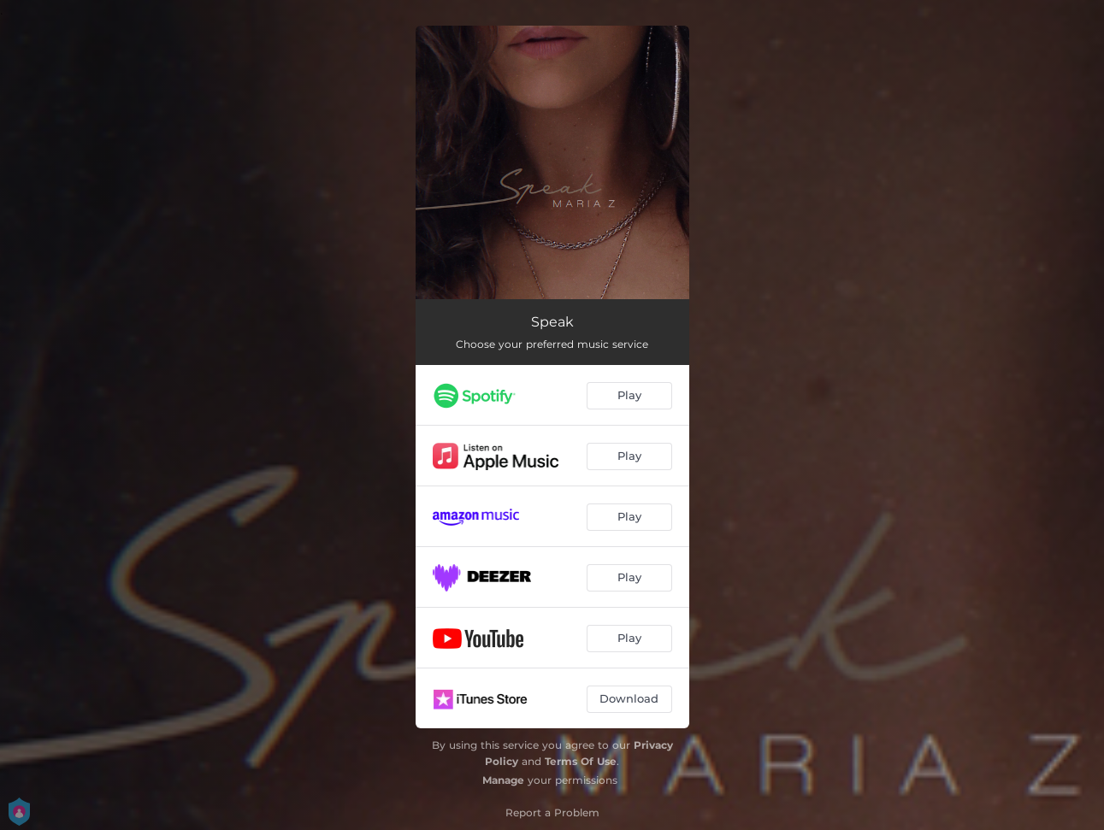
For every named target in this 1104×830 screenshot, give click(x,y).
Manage (503, 780)
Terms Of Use (581, 761)
